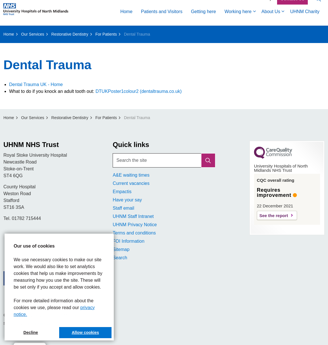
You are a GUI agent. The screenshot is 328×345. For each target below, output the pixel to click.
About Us (270, 19)
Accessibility (261, 6)
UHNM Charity (304, 19)
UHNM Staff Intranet (133, 216)
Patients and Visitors (162, 19)
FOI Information (128, 241)
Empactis (122, 191)
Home (126, 19)
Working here (237, 19)
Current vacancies (131, 183)
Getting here (203, 19)
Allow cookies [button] (85, 332)
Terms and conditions (134, 232)
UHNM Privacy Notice (135, 224)
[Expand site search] (318, 6)
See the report (273, 215)
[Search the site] (164, 160)
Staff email (123, 208)
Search (120, 257)
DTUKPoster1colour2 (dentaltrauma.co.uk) (139, 91)
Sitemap (121, 249)
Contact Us (292, 6)
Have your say (127, 199)
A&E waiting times (131, 175)
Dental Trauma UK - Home (36, 84)
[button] (208, 160)
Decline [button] (30, 332)
